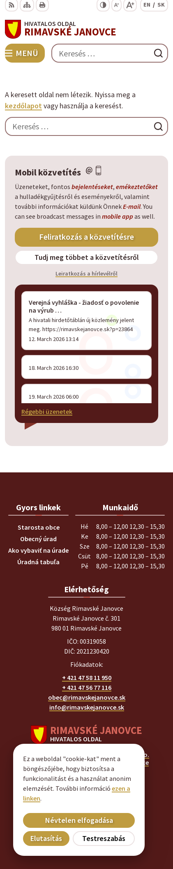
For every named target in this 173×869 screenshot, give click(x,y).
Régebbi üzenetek (46, 411)
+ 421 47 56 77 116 (86, 687)
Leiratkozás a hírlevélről (86, 273)
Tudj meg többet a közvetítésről (87, 257)
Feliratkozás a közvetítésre (86, 236)
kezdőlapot (23, 105)
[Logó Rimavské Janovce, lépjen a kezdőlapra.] (86, 29)
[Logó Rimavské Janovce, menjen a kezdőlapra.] (86, 734)
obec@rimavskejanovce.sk (86, 697)
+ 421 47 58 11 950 (86, 677)
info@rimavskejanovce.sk (86, 707)
